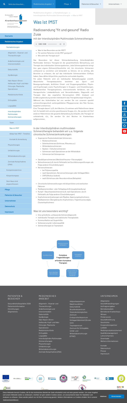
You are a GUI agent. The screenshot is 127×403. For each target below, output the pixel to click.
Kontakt (104, 345)
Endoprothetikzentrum (79, 317)
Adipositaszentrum (77, 301)
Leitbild (104, 328)
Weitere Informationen (109, 341)
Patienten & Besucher (90, 4)
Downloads (105, 338)
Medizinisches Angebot (43, 4)
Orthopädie (12, 100)
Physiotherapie (14, 145)
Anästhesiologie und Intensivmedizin (16, 62)
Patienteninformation (16, 306)
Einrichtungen (13, 309)
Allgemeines (13, 312)
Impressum (9, 212)
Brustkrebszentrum (77, 309)
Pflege (66, 4)
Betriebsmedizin (107, 309)
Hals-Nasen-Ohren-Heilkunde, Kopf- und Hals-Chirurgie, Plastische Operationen (18, 85)
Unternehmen (114, 4)
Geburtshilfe (13, 69)
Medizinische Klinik (15, 94)
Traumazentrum (76, 325)
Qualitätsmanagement (109, 333)
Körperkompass (12, 175)
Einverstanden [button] (116, 396)
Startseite (9, 36)
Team (11, 122)
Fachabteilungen (13, 47)
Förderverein (106, 317)
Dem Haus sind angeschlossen (12, 182)
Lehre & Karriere (107, 336)
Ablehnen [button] (103, 396)
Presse (103, 351)
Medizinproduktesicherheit (111, 330)
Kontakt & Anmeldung (18, 139)
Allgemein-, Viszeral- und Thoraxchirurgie (17, 54)
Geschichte (105, 322)
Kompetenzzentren (14, 170)
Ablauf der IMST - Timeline (19, 134)
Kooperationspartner (109, 325)
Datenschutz (10, 206)
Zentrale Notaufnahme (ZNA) (17, 163)
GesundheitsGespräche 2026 (19, 303)
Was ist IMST (14, 128)
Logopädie (12, 106)
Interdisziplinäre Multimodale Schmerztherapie (14, 114)
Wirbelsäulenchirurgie (16, 156)
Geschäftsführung (108, 320)
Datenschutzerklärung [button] (10, 400)
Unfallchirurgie (14, 150)
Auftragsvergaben (108, 306)
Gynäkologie (13, 75)
